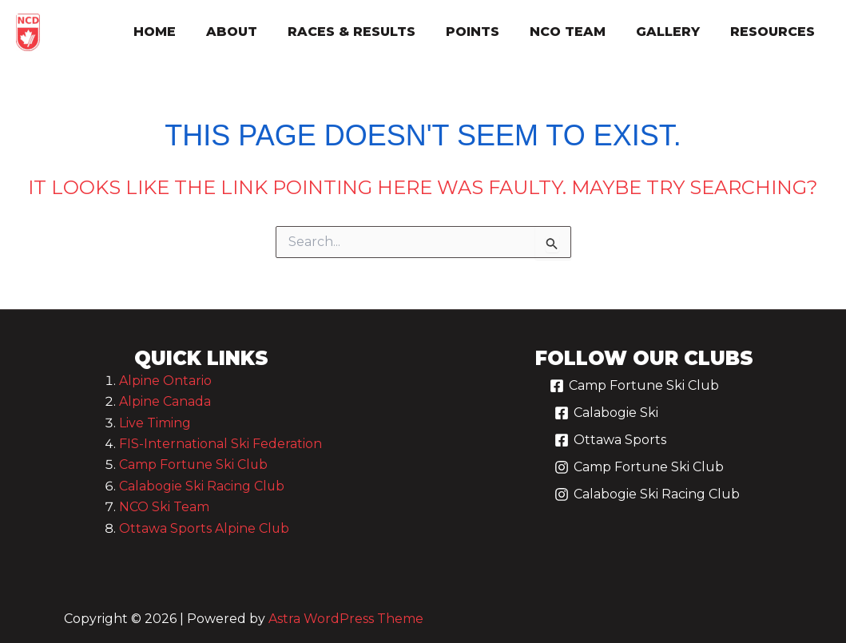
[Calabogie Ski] (606, 419)
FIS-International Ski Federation (220, 443)
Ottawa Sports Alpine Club (204, 528)
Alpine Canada (165, 401)
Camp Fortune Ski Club (194, 464)
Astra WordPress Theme (345, 618)
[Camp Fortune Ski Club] (634, 392)
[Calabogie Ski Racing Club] (647, 500)
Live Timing (155, 423)
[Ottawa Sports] (610, 446)
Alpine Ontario (165, 380)
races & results (373, 31)
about (258, 31)
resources (775, 31)
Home (186, 31)
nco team (580, 31)
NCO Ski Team (164, 506)
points (489, 31)
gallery (675, 31)
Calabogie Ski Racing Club (202, 486)
